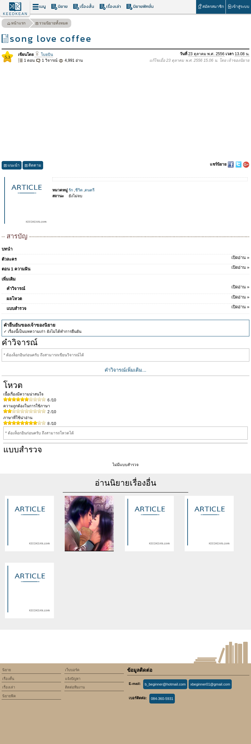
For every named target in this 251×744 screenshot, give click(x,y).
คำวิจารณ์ (128, 287)
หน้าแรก (16, 24)
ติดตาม (33, 166)
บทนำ (7, 249)
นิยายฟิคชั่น (140, 6)
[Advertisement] (125, 112)
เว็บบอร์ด (72, 670)
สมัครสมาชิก (211, 6)
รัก (71, 190)
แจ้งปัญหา (72, 679)
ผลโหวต (128, 297)
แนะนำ (12, 166)
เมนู (39, 6)
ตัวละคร (125, 258)
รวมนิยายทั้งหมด (51, 24)
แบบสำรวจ (128, 307)
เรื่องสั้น (83, 6)
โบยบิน (44, 54)
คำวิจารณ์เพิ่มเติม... (125, 370)
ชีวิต (79, 190)
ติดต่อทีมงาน (75, 687)
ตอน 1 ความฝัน (125, 267)
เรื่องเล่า (110, 6)
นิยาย (59, 6)
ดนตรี (89, 190)
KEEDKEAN (15, 14)
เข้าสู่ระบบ (238, 6)
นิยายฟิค (9, 696)
